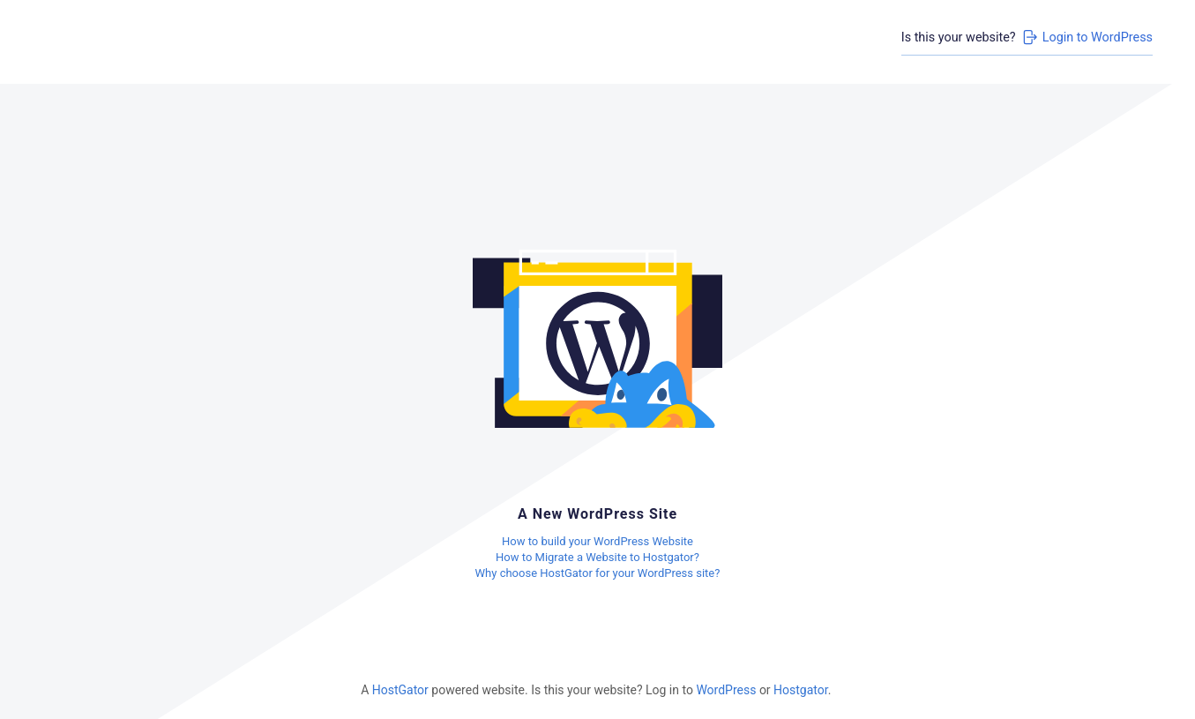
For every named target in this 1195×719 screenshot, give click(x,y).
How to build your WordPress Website (597, 541)
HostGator (400, 690)
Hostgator (800, 690)
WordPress (726, 690)
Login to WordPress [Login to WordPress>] (1086, 37)
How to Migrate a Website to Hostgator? (597, 557)
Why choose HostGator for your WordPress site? (598, 573)
